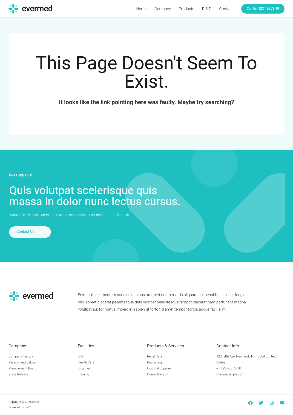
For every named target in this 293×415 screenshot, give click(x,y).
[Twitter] (261, 403)
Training (83, 374)
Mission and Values (22, 362)
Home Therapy (157, 374)
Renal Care (154, 356)
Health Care (86, 362)
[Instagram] (271, 403)
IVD (80, 356)
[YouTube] (282, 403)
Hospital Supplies (159, 368)
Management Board (22, 368)
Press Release (18, 374)
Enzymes (84, 368)
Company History (21, 356)
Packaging (154, 362)
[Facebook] (250, 403)
